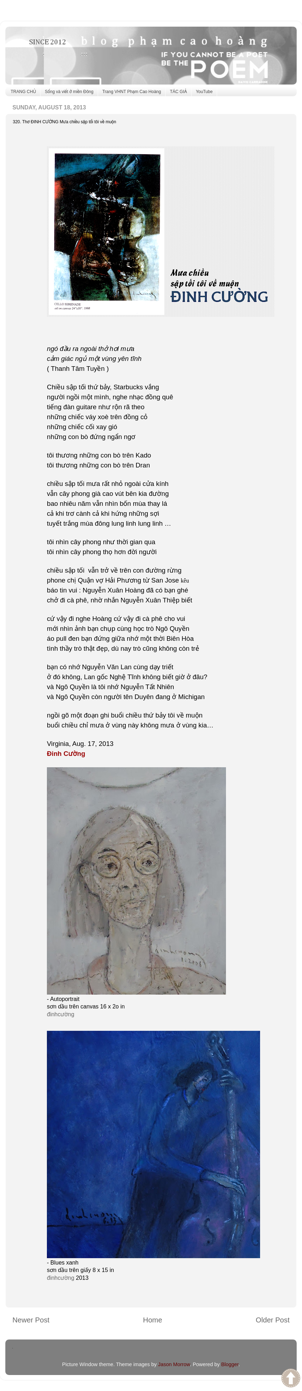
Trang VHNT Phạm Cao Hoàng (131, 91)
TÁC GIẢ (178, 91)
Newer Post (30, 1320)
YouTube (204, 91)
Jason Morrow (174, 1364)
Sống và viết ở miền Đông (69, 91)
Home (152, 1320)
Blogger (229, 1364)
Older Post (273, 1320)
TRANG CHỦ (23, 91)
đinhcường (60, 1014)
